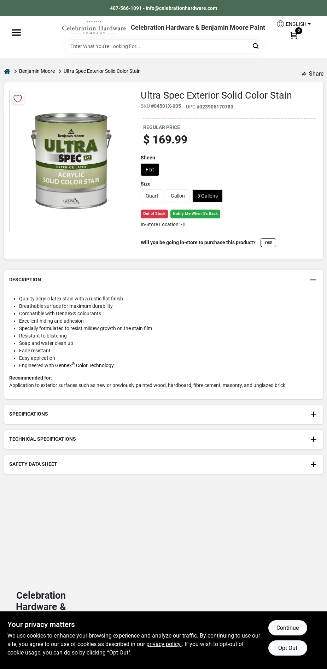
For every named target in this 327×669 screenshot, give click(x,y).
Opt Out (287, 648)
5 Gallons (207, 196)
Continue (287, 627)
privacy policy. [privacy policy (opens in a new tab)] (164, 644)
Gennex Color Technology (84, 365)
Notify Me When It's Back (195, 213)
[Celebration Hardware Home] (94, 27)
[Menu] (16, 32)
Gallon (178, 196)
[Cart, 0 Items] (293, 35)
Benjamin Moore (37, 71)
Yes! (268, 242)
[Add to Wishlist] (18, 98)
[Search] (256, 46)
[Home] (7, 71)
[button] (293, 23)
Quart (152, 196)
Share (312, 73)
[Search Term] (164, 46)
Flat (150, 169)
